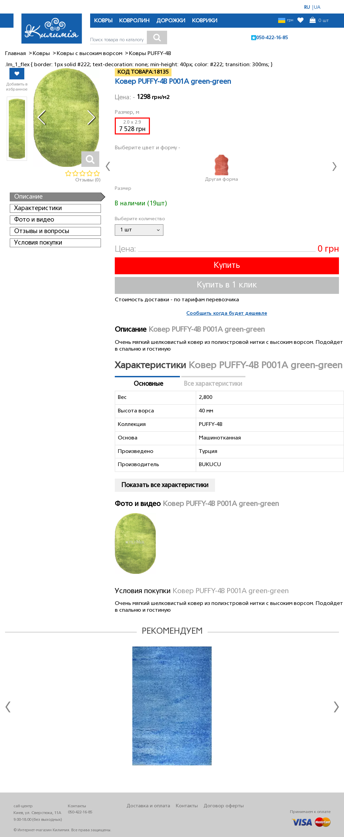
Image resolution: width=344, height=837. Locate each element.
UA (317, 7)
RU (307, 7)
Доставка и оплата (148, 806)
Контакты (187, 806)
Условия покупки (38, 243)
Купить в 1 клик (227, 285)
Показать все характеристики (165, 485)
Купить (227, 266)
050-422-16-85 (272, 38)
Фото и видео (34, 220)
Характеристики (38, 208)
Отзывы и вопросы (41, 231)
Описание (28, 197)
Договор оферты (224, 806)
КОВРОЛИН (134, 21)
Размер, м (127, 112)
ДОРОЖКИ (170, 21)
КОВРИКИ (204, 21)
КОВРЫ (103, 21)
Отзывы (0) (88, 180)
